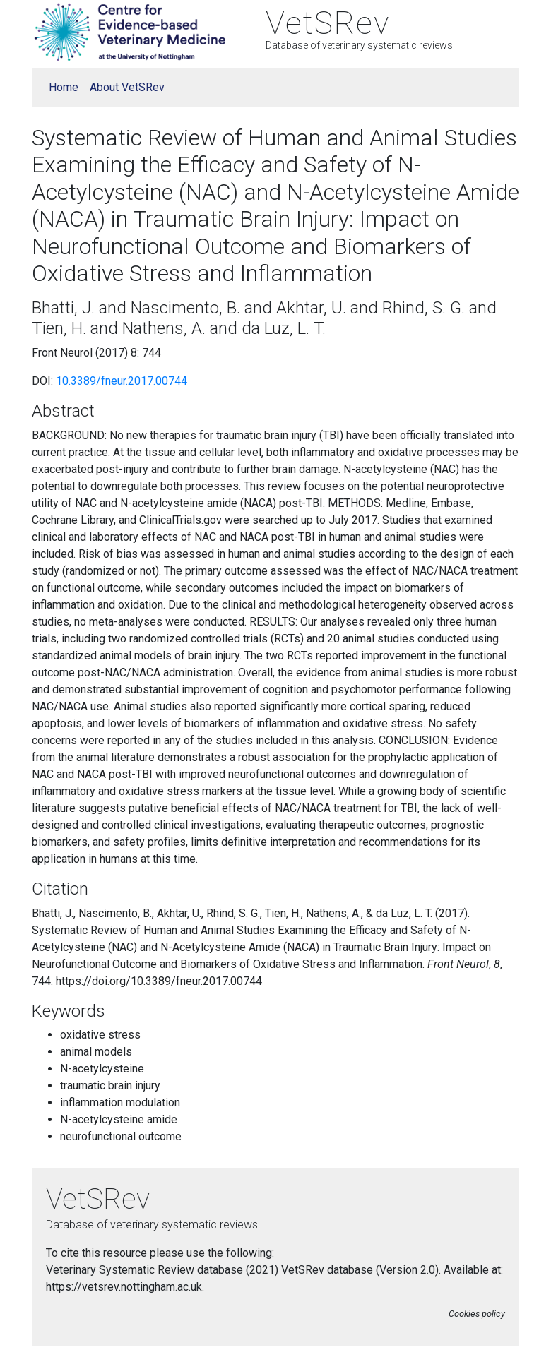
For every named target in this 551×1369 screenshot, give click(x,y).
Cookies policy (477, 1313)
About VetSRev (127, 87)
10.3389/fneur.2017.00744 (121, 381)
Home (63, 87)
